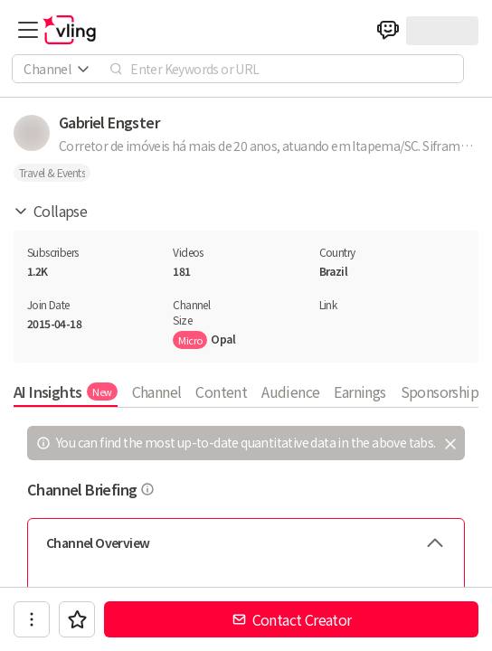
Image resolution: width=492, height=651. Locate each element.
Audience (290, 391)
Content (221, 391)
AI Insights (66, 391)
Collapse (50, 211)
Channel (157, 391)
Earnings (359, 391)
